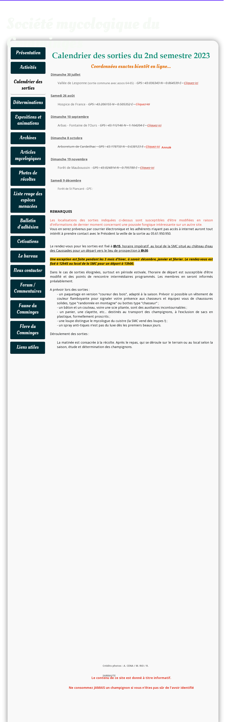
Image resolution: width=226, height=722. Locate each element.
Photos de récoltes (28, 176)
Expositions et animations (28, 120)
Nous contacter (27, 270)
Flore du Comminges (27, 329)
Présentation (28, 52)
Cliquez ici (154, 125)
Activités (28, 67)
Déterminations (28, 102)
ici (148, 104)
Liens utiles (28, 347)
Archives (28, 137)
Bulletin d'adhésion (27, 223)
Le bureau (28, 256)
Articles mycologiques (28, 155)
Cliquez (141, 104)
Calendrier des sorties (28, 85)
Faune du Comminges (28, 309)
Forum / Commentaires (27, 288)
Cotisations (27, 241)
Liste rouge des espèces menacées (28, 200)
